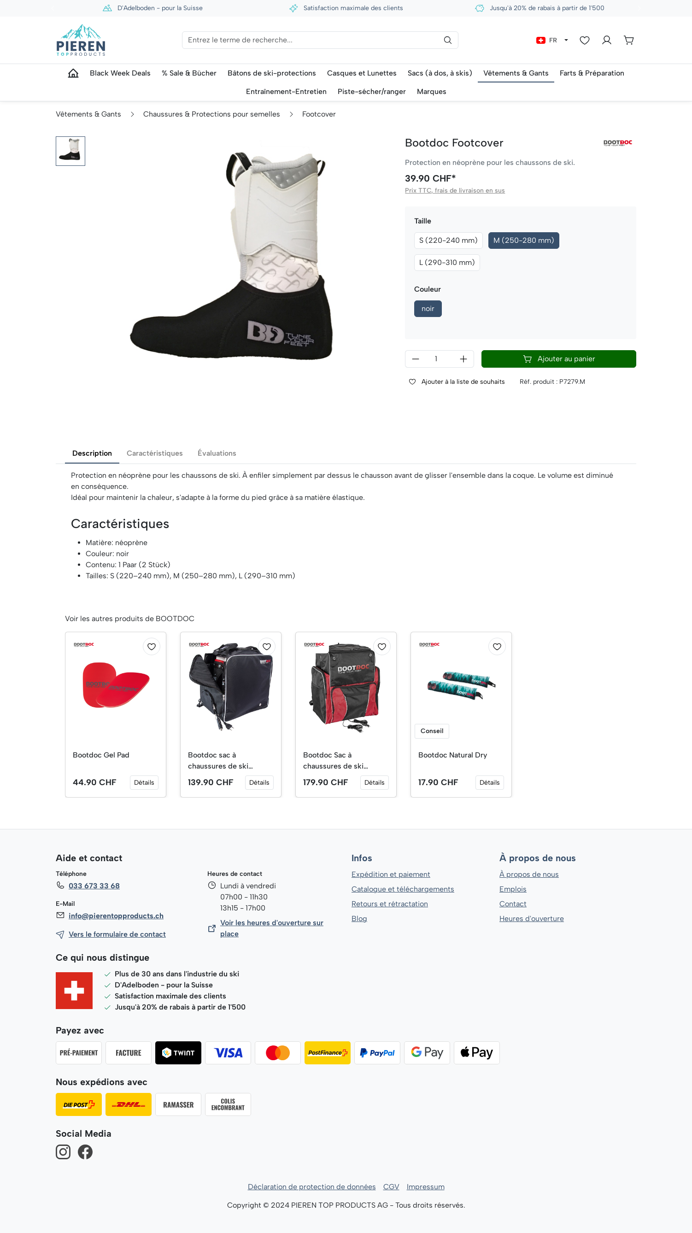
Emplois (513, 889)
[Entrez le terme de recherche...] (320, 40)
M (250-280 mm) (524, 240)
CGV (391, 1186)
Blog (359, 918)
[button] (70, 151)
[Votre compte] (606, 40)
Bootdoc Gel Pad (101, 755)
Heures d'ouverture (531, 918)
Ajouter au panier (558, 359)
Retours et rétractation (389, 903)
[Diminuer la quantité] (415, 359)
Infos (362, 858)
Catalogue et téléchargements (403, 889)
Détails (144, 783)
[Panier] (629, 40)
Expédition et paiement (391, 874)
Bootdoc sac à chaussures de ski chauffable (218, 761)
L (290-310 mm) (447, 262)
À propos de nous (537, 858)
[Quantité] (439, 359)
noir (428, 308)
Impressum (425, 1186)
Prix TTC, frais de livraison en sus (454, 190)
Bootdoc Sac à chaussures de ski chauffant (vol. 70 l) (336, 761)
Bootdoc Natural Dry (452, 755)
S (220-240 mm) (448, 240)
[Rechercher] (447, 40)
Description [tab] (92, 453)
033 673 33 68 (94, 885)
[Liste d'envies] (584, 40)
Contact (513, 903)
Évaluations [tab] (217, 453)
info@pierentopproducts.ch (115, 915)
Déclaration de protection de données (312, 1186)
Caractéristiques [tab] (155, 453)
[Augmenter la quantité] (463, 359)
